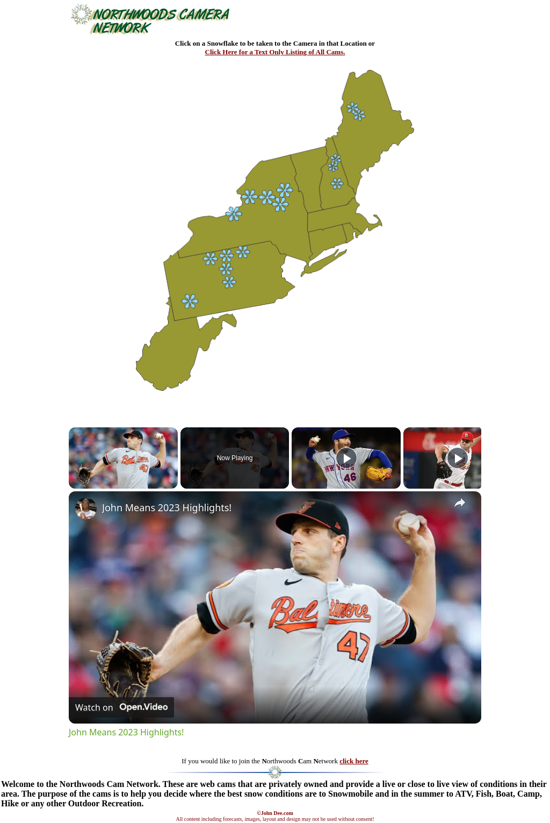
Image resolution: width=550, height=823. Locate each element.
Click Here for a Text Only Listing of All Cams (274, 52)
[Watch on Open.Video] (121, 707)
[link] (86, 508)
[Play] (346, 458)
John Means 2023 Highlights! (166, 507)
